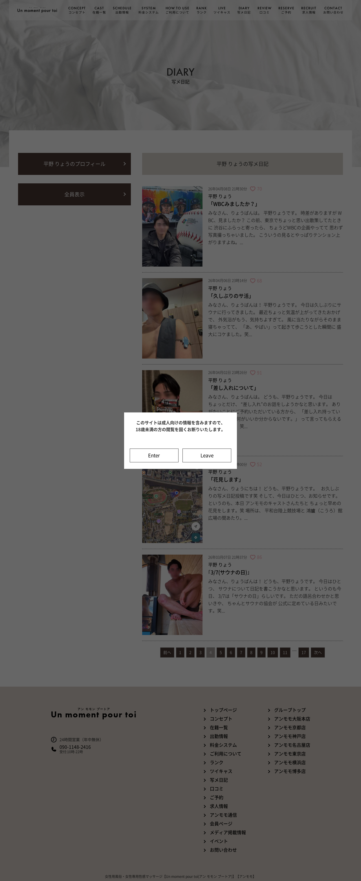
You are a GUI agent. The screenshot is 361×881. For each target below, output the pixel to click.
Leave (207, 455)
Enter (154, 455)
